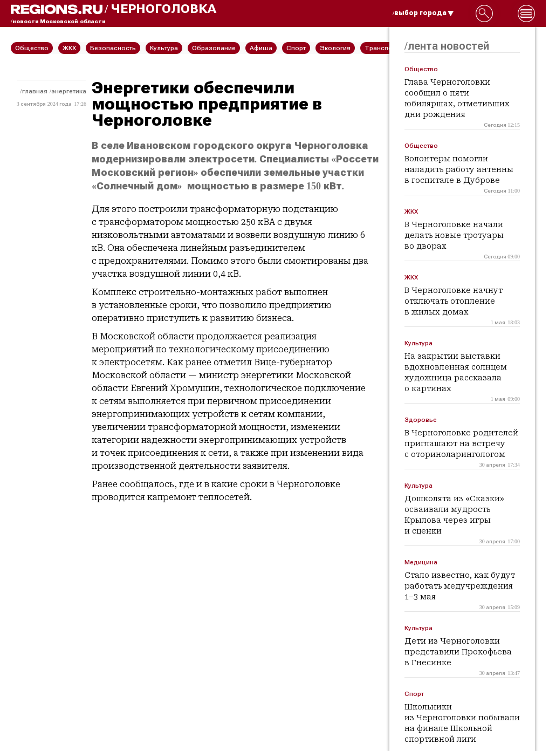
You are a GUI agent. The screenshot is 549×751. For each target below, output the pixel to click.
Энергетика (68, 91)
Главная (34, 91)
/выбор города (423, 13)
